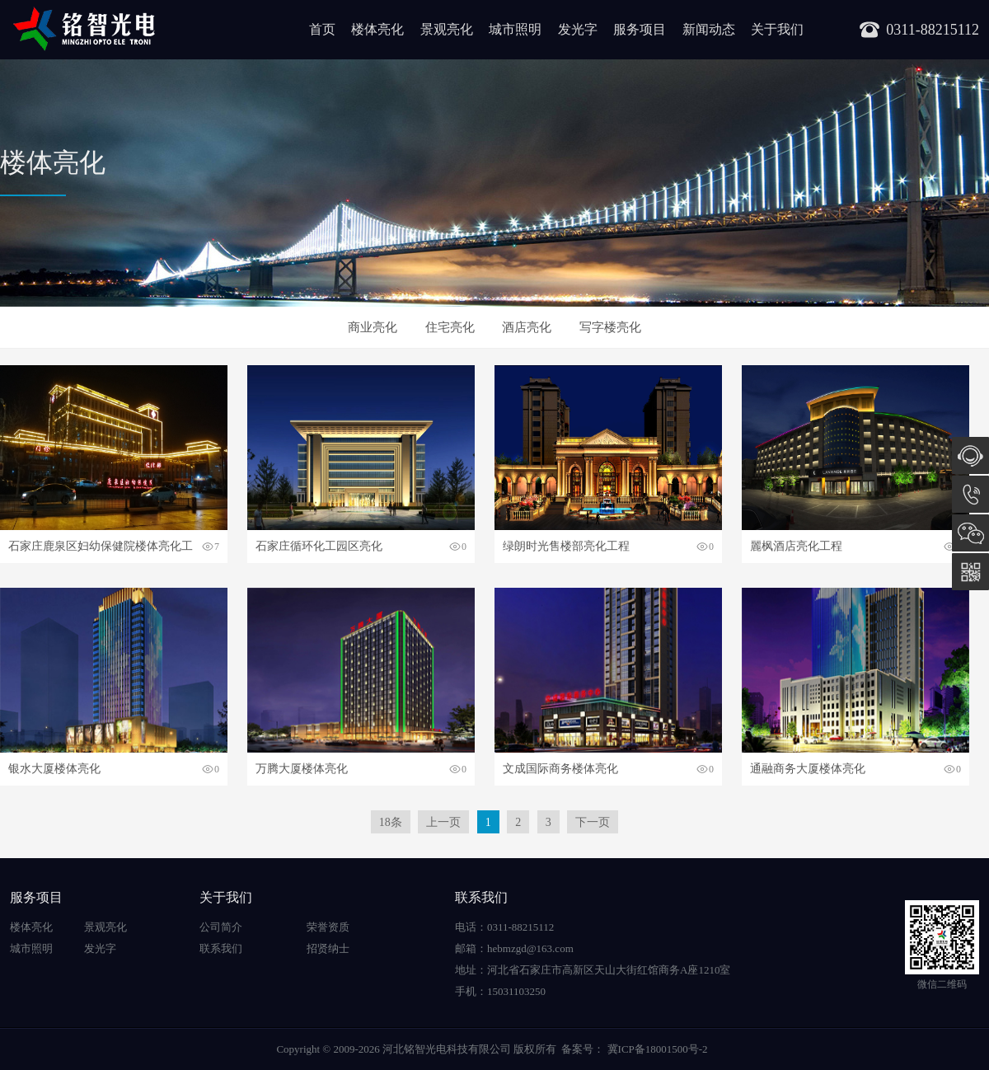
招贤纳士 (328, 948)
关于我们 (777, 29)
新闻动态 (708, 29)
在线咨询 (970, 455)
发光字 (578, 29)
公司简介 (220, 927)
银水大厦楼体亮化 (54, 769)
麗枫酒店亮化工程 (796, 546)
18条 (390, 822)
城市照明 (515, 29)
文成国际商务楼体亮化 (560, 769)
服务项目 (639, 29)
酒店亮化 (526, 327)
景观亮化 (446, 29)
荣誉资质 (328, 927)
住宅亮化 (450, 327)
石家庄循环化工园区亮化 (318, 546)
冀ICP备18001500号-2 (655, 1049)
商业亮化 (372, 327)
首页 (322, 29)
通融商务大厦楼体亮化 (807, 769)
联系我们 (220, 948)
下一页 (592, 822)
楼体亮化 (377, 29)
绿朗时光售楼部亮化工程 (566, 546)
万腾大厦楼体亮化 (301, 769)
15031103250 (970, 494)
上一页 (443, 822)
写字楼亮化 (610, 327)
